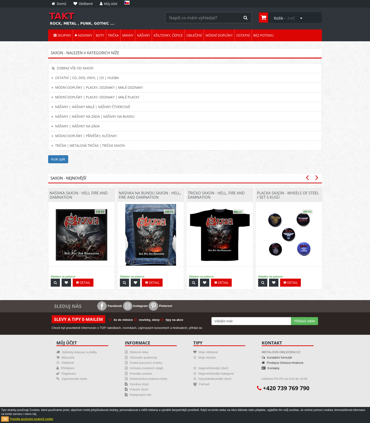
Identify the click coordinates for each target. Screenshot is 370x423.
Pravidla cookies (138, 373)
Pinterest (160, 306)
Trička (113, 35)
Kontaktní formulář (277, 357)
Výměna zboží (137, 384)
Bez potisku (263, 35)
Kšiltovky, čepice (168, 35)
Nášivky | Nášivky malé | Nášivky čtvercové (91, 107)
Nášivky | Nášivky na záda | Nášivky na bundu (93, 116)
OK (5, 419)
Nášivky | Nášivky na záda (76, 126)
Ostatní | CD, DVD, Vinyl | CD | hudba (85, 77)
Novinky (83, 35)
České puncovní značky (143, 362)
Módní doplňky (219, 35)
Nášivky (143, 35)
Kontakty (270, 368)
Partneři (201, 384)
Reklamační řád (138, 395)
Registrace (66, 373)
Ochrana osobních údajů (144, 368)
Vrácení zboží (136, 389)
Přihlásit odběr (304, 321)
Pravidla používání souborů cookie (31, 419)
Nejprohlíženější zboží (211, 368)
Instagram (135, 306)
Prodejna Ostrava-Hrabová (282, 362)
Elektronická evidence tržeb (146, 379)
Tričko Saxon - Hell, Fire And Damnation (216, 195)
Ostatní (243, 35)
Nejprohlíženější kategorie (213, 373)
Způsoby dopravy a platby (76, 352)
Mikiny (127, 35)
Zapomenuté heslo (71, 379)
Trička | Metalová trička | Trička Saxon (88, 145)
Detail (83, 282)
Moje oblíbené (205, 352)
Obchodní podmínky (141, 357)
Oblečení (194, 35)
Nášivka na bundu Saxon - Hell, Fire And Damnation (150, 195)
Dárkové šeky (136, 352)
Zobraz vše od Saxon (72, 68)
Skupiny (62, 35)
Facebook (109, 306)
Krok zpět (58, 159)
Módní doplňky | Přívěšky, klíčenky (84, 136)
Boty (100, 35)
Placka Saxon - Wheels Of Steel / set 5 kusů (288, 195)
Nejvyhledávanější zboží (212, 379)
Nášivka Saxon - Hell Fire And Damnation (79, 195)
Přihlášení (65, 368)
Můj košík (65, 357)
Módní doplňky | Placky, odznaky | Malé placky (95, 97)
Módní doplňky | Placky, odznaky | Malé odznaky (97, 87)
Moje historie (204, 357)
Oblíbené (65, 362)
